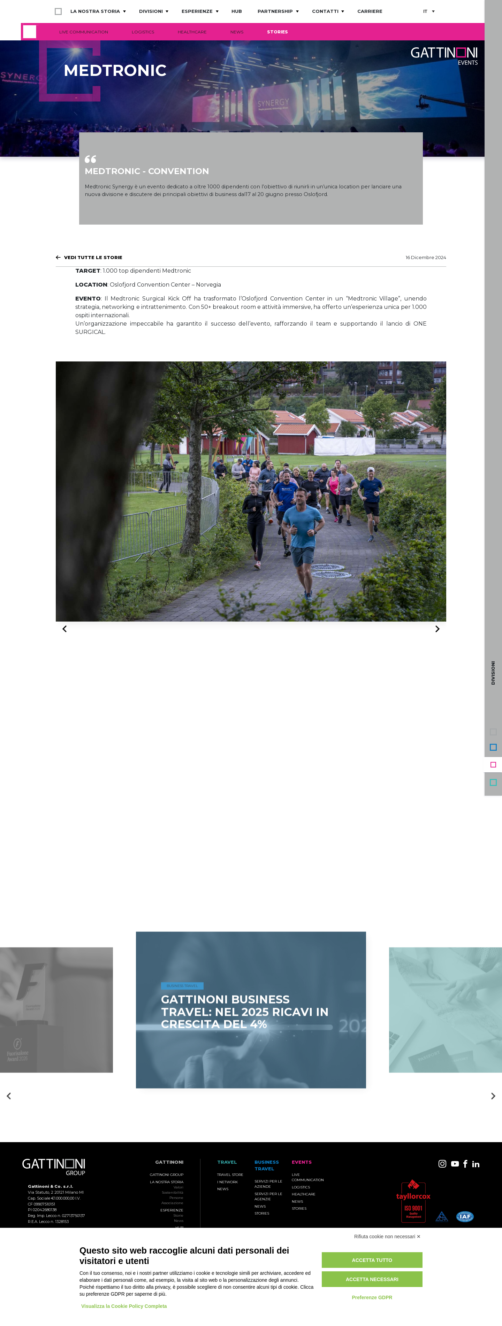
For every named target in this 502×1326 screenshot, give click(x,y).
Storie (178, 1215)
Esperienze (197, 11)
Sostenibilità (172, 1192)
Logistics (143, 31)
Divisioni (151, 11)
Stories (277, 31)
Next (436, 628)
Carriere (369, 11)
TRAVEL (227, 1162)
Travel (493, 782)
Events (493, 764)
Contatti (325, 11)
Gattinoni (169, 1162)
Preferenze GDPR (372, 1297)
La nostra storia (95, 11)
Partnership (275, 11)
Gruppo (493, 731)
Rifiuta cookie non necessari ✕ (387, 1236)
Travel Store (230, 1174)
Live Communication (83, 31)
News (236, 31)
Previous (66, 629)
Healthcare (192, 31)
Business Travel (493, 747)
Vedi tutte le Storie (93, 257)
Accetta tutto (372, 1260)
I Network (227, 1182)
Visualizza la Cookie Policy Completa (124, 1306)
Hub (236, 11)
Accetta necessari (372, 1279)
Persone (176, 1197)
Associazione (172, 1203)
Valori (178, 1187)
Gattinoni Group (166, 1174)
